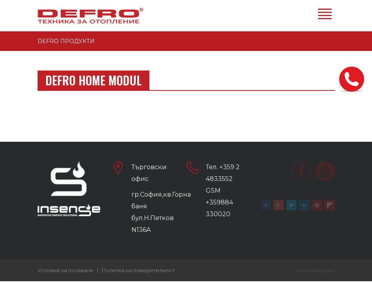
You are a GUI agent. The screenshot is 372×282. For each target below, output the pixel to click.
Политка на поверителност (138, 270)
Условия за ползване (65, 270)
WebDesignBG (316, 270)
